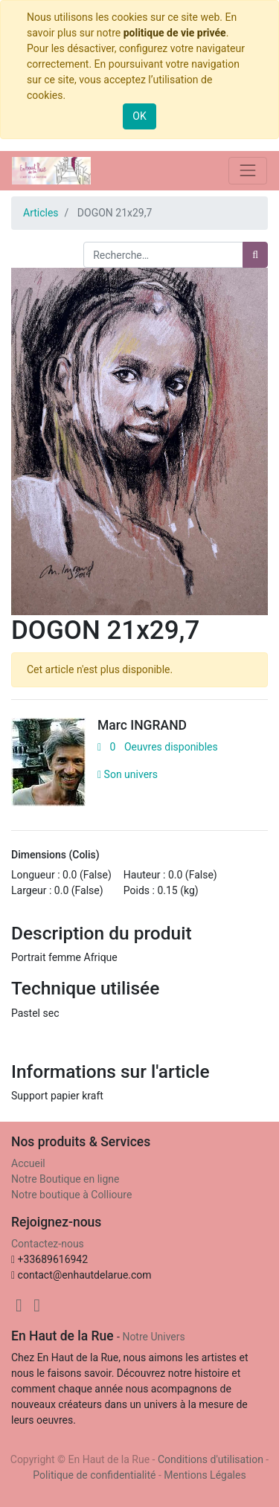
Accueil (28, 1163)
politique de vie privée (175, 33)
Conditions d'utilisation (210, 1459)
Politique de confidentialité (94, 1475)
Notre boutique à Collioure (71, 1195)
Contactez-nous (47, 1244)
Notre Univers (153, 1337)
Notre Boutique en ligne (65, 1179)
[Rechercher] (255, 255)
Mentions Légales (205, 1475)
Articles (41, 213)
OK (139, 116)
